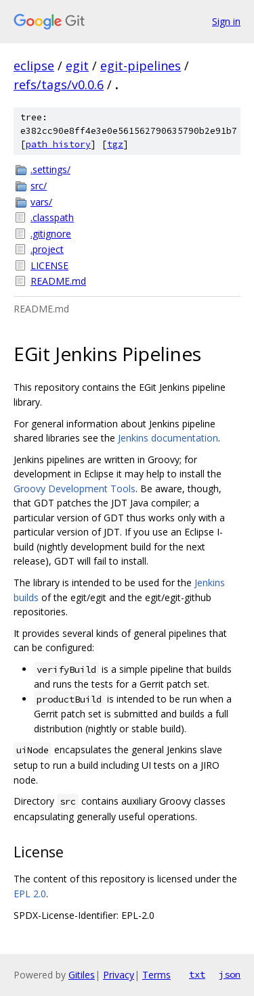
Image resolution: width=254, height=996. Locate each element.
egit (77, 65)
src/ (38, 185)
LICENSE (49, 265)
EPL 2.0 (30, 893)
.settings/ (50, 169)
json (229, 974)
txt (197, 974)
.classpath (52, 217)
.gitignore (50, 233)
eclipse (34, 65)
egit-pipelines (140, 65)
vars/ (41, 201)
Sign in (226, 21)
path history (58, 144)
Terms (156, 974)
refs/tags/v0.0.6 (59, 84)
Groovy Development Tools (74, 488)
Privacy (118, 974)
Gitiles (81, 974)
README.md (58, 281)
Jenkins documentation (168, 437)
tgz (115, 144)
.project (47, 249)
